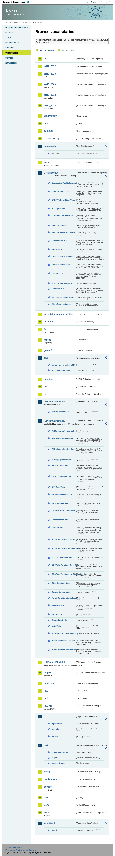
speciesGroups (58, 763)
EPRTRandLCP (52, 173)
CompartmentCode (60, 520)
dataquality (50, 146)
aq (45, 58)
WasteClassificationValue (63, 297)
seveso (48, 787)
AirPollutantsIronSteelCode (63, 449)
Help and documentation (16, 27)
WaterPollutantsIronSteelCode (64, 650)
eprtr (46, 162)
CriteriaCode (57, 527)
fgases (47, 340)
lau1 (46, 691)
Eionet (16, 22)
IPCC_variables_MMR (61, 370)
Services (9, 58)
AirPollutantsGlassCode (62, 438)
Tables (8, 37)
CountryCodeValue (60, 191)
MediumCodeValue (60, 225)
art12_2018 (50, 74)
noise (47, 772)
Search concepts (68, 50)
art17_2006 (50, 84)
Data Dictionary (26, 22)
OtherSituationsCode (61, 583)
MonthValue (57, 249)
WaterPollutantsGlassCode (63, 641)
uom (46, 805)
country (55, 830)
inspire (47, 672)
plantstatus (56, 729)
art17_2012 (50, 95)
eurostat (48, 322)
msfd (46, 745)
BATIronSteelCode (60, 503)
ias (45, 386)
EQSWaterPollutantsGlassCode (64, 565)
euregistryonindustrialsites (58, 314)
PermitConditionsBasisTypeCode (64, 598)
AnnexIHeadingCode (61, 412)
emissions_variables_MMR (63, 365)
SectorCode (57, 614)
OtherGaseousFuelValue (62, 256)
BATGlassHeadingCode (62, 494)
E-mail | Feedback (13, 847)
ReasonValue (57, 273)
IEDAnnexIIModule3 (54, 421)
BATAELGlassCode (60, 465)
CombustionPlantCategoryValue (64, 183)
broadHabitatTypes (60, 752)
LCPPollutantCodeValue (62, 215)
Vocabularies (11, 53)
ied (45, 394)
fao (45, 329)
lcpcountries (57, 723)
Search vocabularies (47, 50)
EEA (17, 2)
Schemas (9, 48)
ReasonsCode (58, 605)
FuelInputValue (58, 208)
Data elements (12, 43)
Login (87, 2)
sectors (55, 736)
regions (55, 758)
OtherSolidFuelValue (61, 265)
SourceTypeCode (59, 620)
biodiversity (50, 116)
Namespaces (11, 63)
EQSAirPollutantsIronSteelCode (64, 548)
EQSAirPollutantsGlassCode (64, 539)
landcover (49, 683)
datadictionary (51, 138)
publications (50, 779)
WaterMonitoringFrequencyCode (64, 633)
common (48, 131)
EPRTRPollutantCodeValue (63, 200)
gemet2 (48, 350)
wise (46, 812)
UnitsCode (56, 626)
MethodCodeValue (60, 241)
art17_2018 (50, 105)
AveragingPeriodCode (61, 460)
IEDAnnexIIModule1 (54, 401)
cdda (46, 123)
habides (48, 379)
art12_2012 (50, 66)
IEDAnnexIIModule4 (54, 662)
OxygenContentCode (61, 592)
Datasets (9, 32)
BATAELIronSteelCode (61, 476)
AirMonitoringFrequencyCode (64, 431)
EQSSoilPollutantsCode (62, 558)
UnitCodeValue (58, 289)
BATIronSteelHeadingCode (63, 511)
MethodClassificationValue (63, 232)
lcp (45, 716)
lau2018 (48, 706)
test (46, 797)
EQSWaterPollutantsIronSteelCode (64, 574)
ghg (46, 358)
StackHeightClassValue (62, 283)
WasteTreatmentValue (61, 304)
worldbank (49, 823)
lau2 (46, 698)
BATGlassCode (58, 487)
